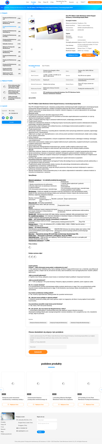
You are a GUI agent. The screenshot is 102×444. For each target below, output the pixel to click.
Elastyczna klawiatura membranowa (38, 322)
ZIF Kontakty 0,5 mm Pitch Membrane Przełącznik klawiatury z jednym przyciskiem (88, 399)
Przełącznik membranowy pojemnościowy (11, 65)
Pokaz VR (3, 424)
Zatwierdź (38, 352)
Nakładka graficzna (11, 44)
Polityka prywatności (6, 434)
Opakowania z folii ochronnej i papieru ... (11, 73)
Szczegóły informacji (34, 65)
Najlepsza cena (73, 55)
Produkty (3, 422)
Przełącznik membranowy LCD (11, 60)
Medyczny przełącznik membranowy (11, 47)
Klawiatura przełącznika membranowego (80, 322)
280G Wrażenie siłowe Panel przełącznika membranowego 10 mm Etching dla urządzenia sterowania (14, 92)
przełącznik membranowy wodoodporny (11, 31)
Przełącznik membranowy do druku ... (11, 35)
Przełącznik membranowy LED (11, 18)
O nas (2, 427)
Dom (2, 420)
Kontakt (12, 122)
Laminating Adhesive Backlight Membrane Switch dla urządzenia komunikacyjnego (63, 399)
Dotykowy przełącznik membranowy (11, 22)
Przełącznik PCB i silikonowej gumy (11, 69)
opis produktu (45, 65)
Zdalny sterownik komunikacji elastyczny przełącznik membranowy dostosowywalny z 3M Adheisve (14, 98)
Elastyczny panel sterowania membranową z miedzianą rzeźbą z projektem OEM (12, 399)
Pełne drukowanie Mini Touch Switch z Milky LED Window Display (14, 87)
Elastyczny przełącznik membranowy (58, 322)
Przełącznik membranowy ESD (11, 56)
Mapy (2, 431)
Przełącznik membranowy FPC (11, 27)
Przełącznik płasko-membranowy (11, 52)
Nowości (3, 429)
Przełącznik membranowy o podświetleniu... (11, 40)
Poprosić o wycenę (95, 2)
